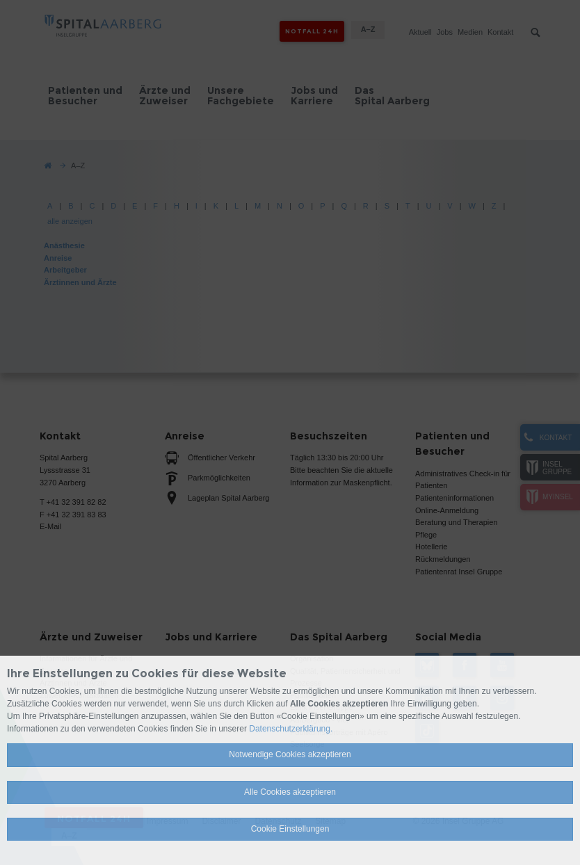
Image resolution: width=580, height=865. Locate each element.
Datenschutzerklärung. (290, 729)
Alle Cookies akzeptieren (290, 792)
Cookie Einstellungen (290, 829)
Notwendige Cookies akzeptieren (290, 754)
